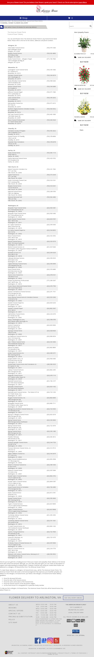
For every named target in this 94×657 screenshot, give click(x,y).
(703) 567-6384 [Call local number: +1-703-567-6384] (78, 612)
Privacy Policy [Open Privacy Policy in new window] (64, 653)
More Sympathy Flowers (81, 32)
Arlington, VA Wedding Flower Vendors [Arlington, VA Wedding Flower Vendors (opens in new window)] (68, 645)
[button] (75, 631)
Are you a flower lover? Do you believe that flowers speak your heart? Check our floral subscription (47, 2)
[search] (90, 26)
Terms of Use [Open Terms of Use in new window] (53, 654)
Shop (23, 18)
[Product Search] (79, 26)
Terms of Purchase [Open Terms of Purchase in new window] (78, 653)
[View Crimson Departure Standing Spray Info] (84, 75)
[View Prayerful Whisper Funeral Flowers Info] (84, 106)
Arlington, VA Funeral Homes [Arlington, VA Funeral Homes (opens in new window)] (22, 645)
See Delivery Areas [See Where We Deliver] (73, 598)
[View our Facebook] (38, 643)
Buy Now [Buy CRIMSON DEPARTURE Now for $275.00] (84, 93)
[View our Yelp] (56, 643)
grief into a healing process (18, 562)
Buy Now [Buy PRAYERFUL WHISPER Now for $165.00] (84, 125)
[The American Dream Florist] (47, 13)
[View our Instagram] (50, 643)
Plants (81, 130)
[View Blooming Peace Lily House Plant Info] (84, 43)
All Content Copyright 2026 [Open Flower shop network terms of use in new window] (29, 653)
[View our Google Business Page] (44, 643)
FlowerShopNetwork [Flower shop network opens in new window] (48, 653)
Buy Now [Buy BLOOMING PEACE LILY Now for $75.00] (84, 62)
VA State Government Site (56, 648)
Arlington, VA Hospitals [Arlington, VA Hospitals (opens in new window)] (43, 645)
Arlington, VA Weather (37, 648)
